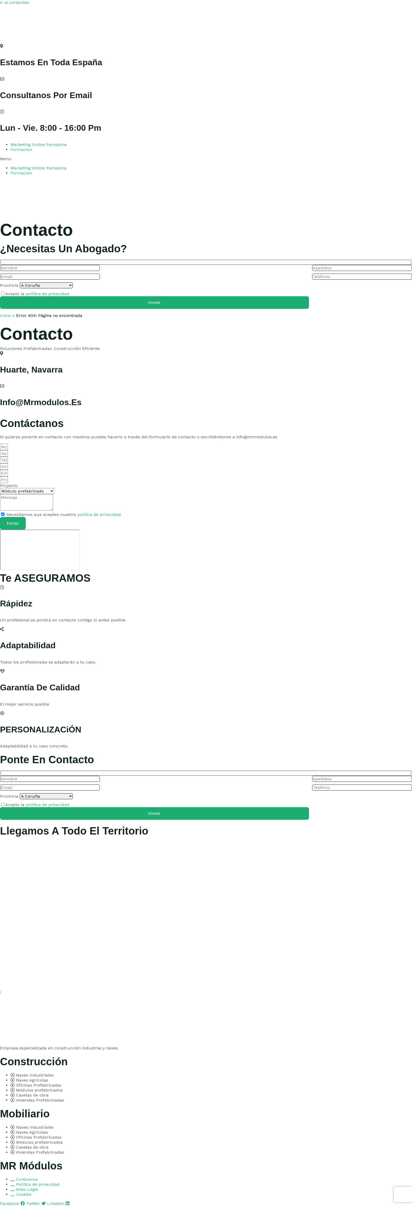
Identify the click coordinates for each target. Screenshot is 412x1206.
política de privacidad (47, 293)
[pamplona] (40, 550)
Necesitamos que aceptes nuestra (64, 514)
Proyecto (9, 485)
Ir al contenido (14, 2)
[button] (206, 158)
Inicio (5, 315)
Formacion (21, 149)
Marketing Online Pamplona (39, 144)
